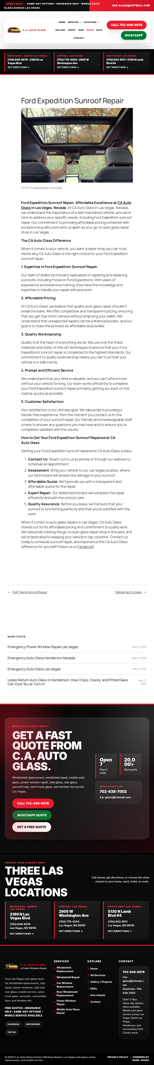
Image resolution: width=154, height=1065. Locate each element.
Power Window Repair (66, 1002)
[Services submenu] (81, 22)
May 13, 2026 (139, 646)
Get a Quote (97, 995)
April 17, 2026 (142, 682)
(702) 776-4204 (67, 59)
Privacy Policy (118, 1057)
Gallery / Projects (101, 981)
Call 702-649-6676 (126, 25)
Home (94, 968)
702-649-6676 (134, 972)
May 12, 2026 (139, 658)
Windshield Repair (68, 977)
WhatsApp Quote (32, 815)
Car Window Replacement (65, 984)
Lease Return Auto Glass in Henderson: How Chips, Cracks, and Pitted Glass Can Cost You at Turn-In (68, 682)
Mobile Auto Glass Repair (68, 1011)
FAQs (93, 988)
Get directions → (19, 67)
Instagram (33, 1024)
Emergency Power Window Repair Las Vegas (43, 647)
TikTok (11, 1032)
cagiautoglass (40, 187)
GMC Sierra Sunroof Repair (29, 592)
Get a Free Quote (31, 827)
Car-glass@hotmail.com (131, 5)
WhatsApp (134, 35)
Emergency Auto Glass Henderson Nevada (41, 658)
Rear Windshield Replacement (67, 993)
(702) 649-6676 (18, 59)
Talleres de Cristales (128, 592)
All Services (98, 975)
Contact (95, 1001)
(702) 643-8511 (115, 59)
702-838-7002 (113, 791)
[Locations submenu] (99, 22)
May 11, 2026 (139, 668)
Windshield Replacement (65, 969)
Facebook (85, 546)
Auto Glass (56, 187)
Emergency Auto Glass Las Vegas (34, 669)
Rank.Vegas (140, 1060)
